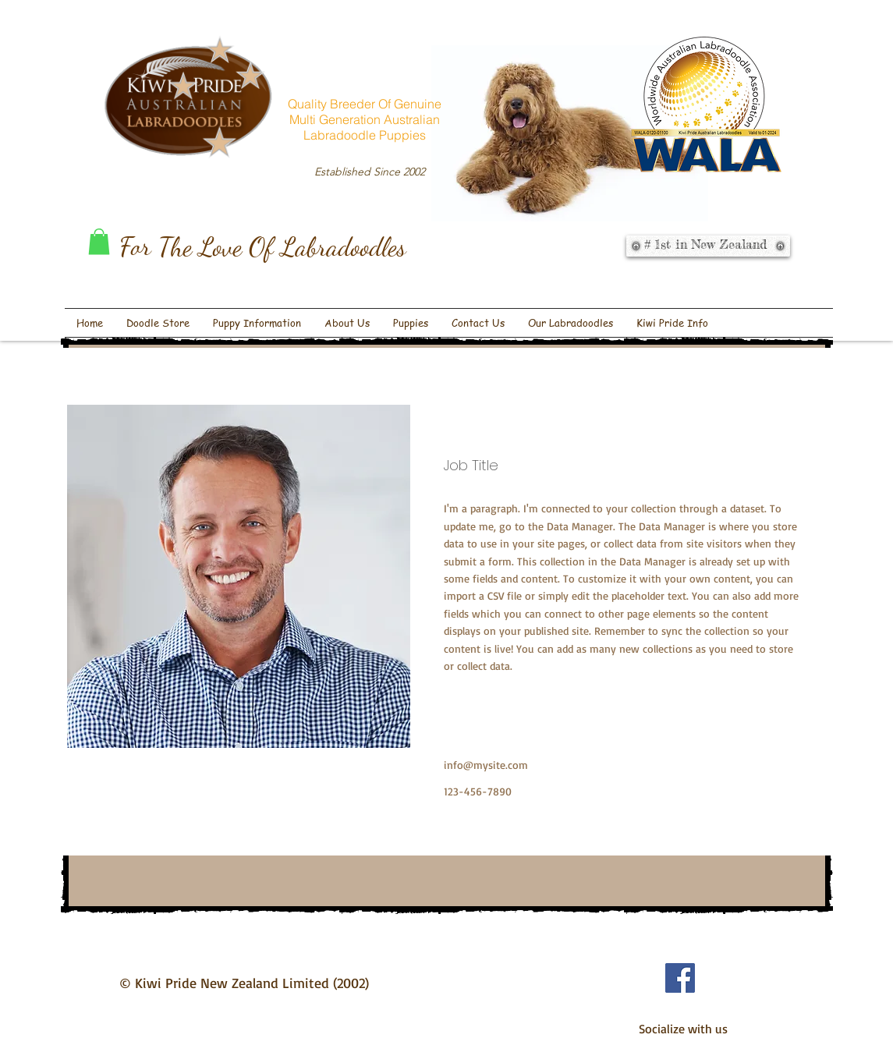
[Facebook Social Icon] (680, 978)
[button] (99, 241)
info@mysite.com (486, 764)
